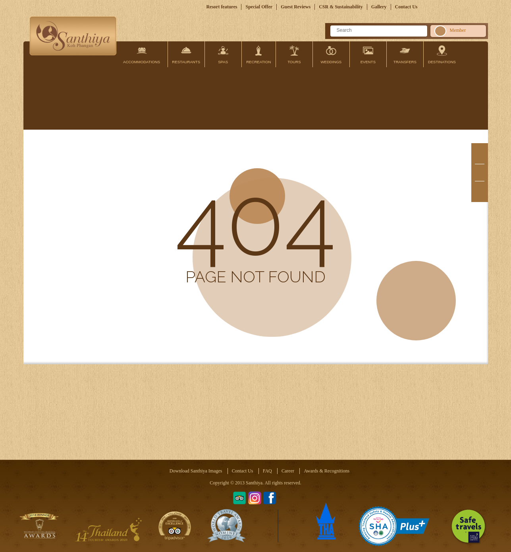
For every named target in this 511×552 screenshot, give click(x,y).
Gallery (379, 7)
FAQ (267, 471)
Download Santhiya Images (196, 471)
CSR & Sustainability (341, 7)
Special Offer (258, 7)
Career (288, 471)
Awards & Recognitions (326, 471)
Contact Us (406, 7)
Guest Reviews (295, 7)
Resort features (221, 7)
